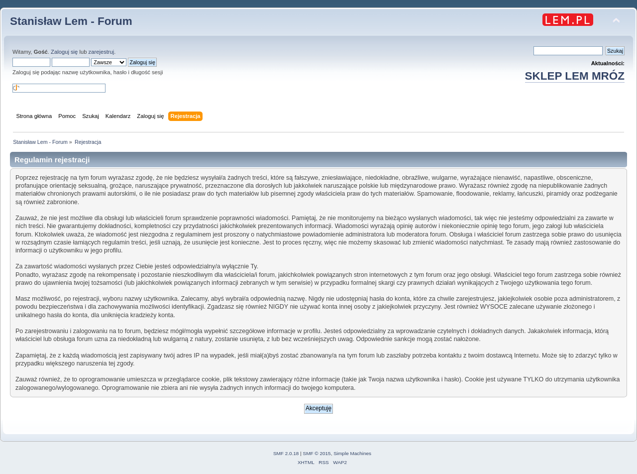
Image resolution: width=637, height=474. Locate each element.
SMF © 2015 (317, 453)
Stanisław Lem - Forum (71, 21)
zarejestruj (101, 52)
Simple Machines (352, 453)
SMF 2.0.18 (286, 453)
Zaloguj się (64, 52)
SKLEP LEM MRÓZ (575, 76)
